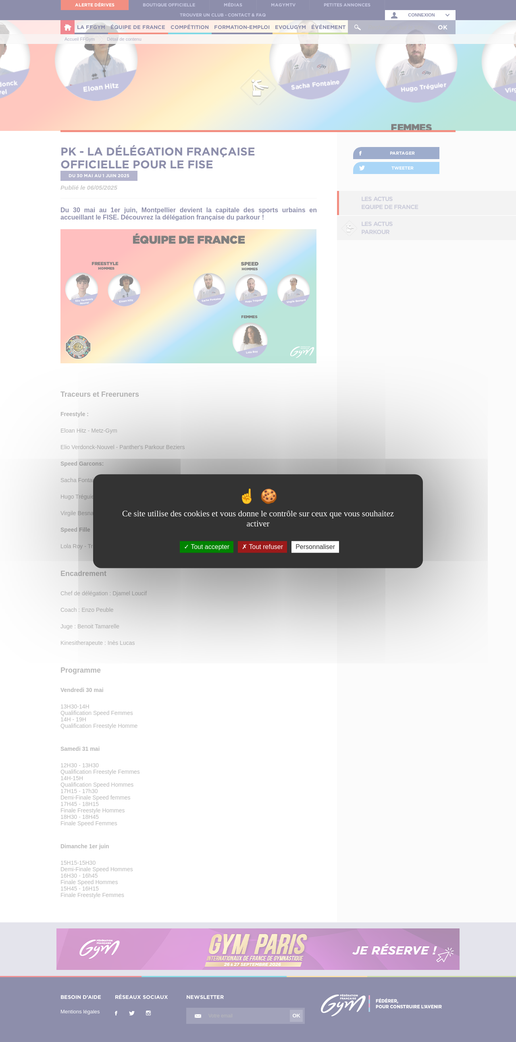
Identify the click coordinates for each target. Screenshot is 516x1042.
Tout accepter (206, 546)
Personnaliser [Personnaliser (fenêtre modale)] (315, 546)
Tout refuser (262, 546)
